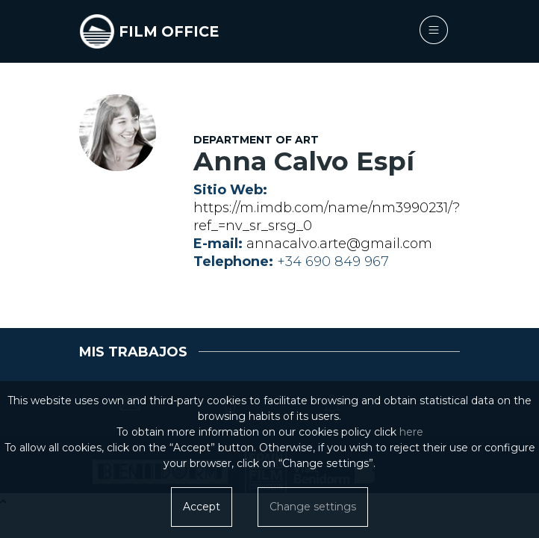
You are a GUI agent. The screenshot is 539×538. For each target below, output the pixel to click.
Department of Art (256, 139)
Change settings (313, 506)
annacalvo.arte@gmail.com (339, 243)
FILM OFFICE (169, 31)
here (411, 432)
